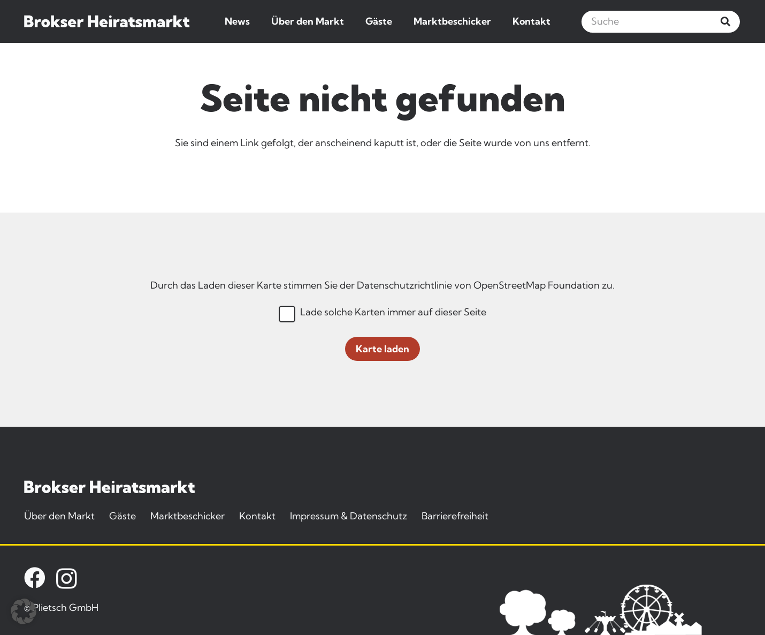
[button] (23, 611)
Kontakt (257, 516)
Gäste (122, 516)
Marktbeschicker (187, 516)
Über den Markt (59, 516)
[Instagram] (66, 579)
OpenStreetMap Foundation (536, 285)
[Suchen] (725, 21)
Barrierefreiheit (455, 516)
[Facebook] (34, 577)
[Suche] (660, 22)
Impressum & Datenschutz (348, 516)
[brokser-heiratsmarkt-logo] (107, 21)
